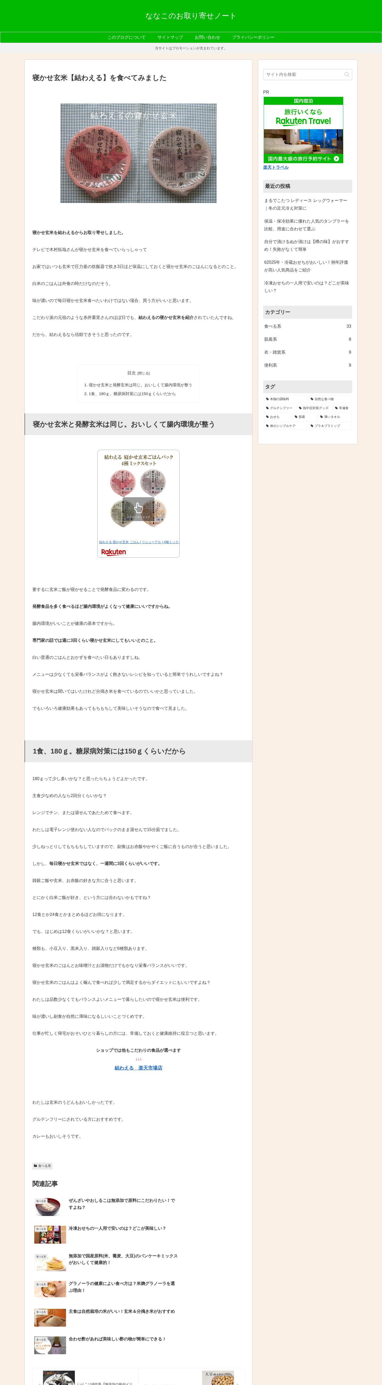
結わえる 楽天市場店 (138, 1067)
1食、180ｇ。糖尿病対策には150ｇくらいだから (133, 393)
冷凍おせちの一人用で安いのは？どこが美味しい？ (306, 287)
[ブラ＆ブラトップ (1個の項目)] (330, 426)
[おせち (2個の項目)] (277, 417)
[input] (307, 74)
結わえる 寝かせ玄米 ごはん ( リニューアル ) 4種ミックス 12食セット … (151, 541)
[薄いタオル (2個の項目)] (335, 417)
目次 (131, 373)
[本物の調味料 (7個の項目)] (285, 399)
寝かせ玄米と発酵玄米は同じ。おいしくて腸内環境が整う (140, 384)
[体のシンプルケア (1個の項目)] (285, 426)
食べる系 (42, 1165)
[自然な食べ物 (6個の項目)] (330, 399)
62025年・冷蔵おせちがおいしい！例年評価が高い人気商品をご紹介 (306, 266)
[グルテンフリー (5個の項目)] (280, 408)
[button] (346, 74)
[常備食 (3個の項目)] (342, 408)
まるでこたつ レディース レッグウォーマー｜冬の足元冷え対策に (305, 204)
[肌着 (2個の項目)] (304, 417)
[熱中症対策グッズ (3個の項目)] (314, 408)
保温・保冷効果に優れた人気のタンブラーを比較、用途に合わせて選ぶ (306, 225)
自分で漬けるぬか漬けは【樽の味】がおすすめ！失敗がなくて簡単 (306, 245)
